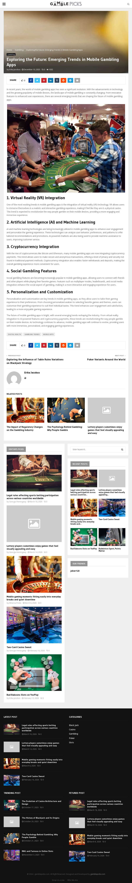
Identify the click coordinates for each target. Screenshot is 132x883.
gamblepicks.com (97, 874)
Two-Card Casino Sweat (19, 647)
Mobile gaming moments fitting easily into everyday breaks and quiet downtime (34, 598)
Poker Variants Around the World (106, 359)
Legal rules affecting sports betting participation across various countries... (82, 492)
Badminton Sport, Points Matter (110, 549)
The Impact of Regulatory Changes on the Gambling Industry (25, 428)
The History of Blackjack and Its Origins (40, 818)
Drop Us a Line (58, 880)
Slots (71, 742)
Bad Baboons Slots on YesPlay (22, 694)
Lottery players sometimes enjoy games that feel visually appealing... (112, 492)
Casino (72, 729)
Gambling (11, 54)
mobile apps (48, 334)
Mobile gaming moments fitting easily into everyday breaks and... (82, 521)
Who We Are (72, 880)
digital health (14, 334)
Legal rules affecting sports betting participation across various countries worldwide (33, 497)
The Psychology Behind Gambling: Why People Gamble (64, 428)
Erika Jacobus (14, 69)
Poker (72, 738)
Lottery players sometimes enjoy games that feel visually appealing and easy (106, 429)
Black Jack (74, 725)
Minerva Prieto (15, 603)
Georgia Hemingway (17, 501)
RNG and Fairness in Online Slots (37, 851)
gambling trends (32, 334)
